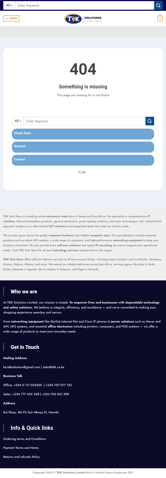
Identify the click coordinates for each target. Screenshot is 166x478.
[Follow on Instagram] (81, 172)
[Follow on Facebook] (79, 172)
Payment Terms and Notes (21, 448)
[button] (11, 18)
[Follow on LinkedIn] (87, 172)
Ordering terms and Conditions (25, 439)
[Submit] (158, 5)
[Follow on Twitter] (84, 172)
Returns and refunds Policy (21, 457)
